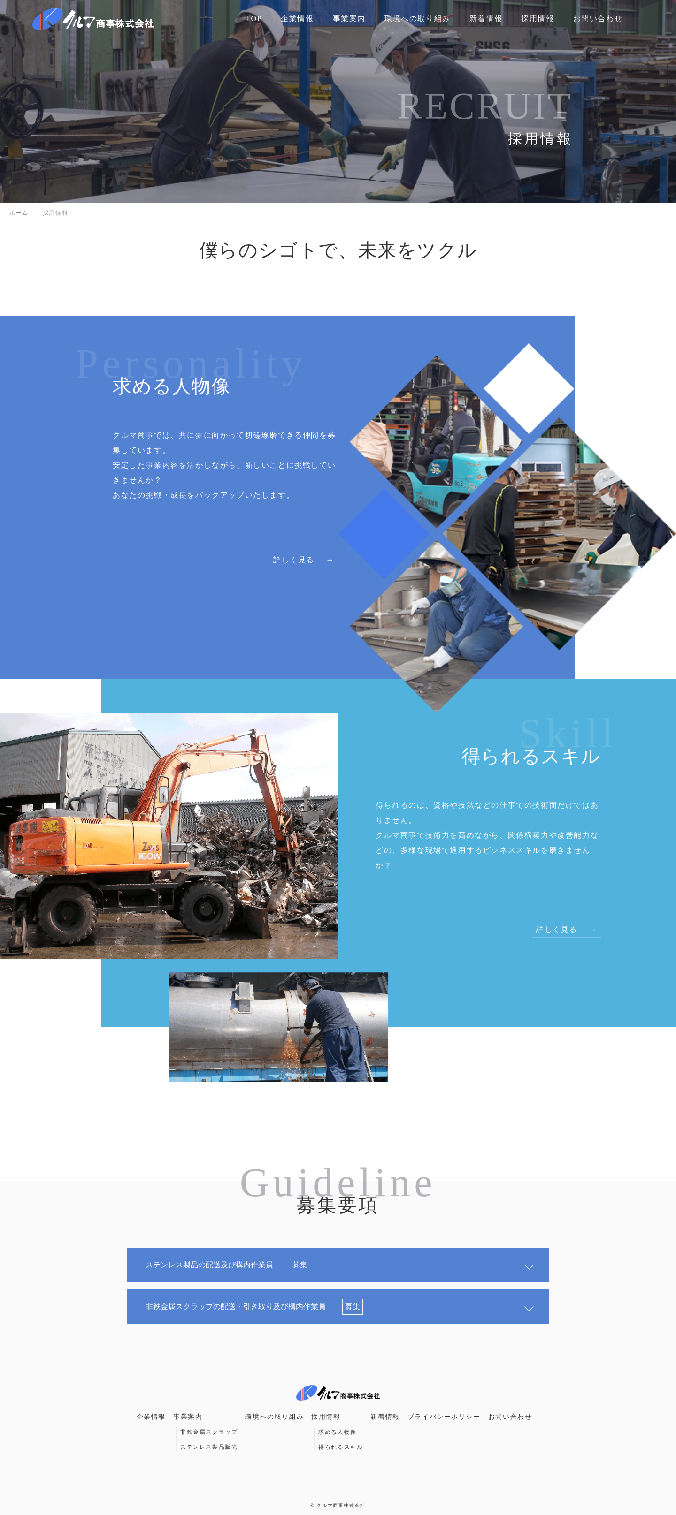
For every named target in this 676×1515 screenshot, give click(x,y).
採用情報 (537, 19)
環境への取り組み (417, 19)
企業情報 (297, 19)
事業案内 (349, 19)
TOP (254, 19)
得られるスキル (340, 1447)
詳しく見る (294, 560)
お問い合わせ (598, 19)
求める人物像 (337, 1432)
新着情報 (485, 19)
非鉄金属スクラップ (209, 1432)
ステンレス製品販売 (209, 1447)
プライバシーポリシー (444, 1416)
